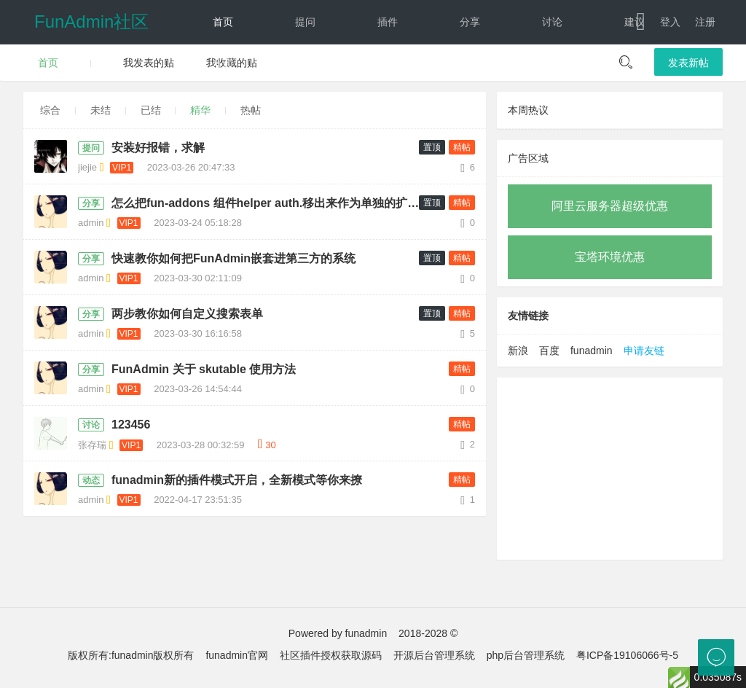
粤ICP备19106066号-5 (627, 655)
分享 (470, 22)
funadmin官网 (236, 655)
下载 (622, 65)
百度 (549, 350)
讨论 (552, 22)
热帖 (250, 110)
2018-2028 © (428, 633)
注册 (705, 22)
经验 (305, 65)
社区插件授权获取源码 (331, 655)
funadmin (591, 350)
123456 (130, 424)
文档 (539, 65)
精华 (200, 110)
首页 (223, 22)
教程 (223, 65)
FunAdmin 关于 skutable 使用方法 (203, 369)
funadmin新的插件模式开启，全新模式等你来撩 (236, 480)
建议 (634, 22)
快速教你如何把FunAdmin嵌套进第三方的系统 (233, 258)
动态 (387, 65)
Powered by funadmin (337, 633)
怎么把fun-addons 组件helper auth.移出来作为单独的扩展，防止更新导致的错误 (273, 203)
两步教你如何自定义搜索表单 (187, 314)
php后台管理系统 (526, 655)
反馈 (470, 65)
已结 (151, 110)
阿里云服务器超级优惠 (609, 206)
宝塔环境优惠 (610, 257)
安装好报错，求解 (158, 147)
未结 (100, 110)
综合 (50, 110)
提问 (305, 22)
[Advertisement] (610, 469)
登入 (670, 22)
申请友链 (644, 350)
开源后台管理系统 (434, 655)
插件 (387, 22)
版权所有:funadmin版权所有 (131, 655)
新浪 (518, 350)
